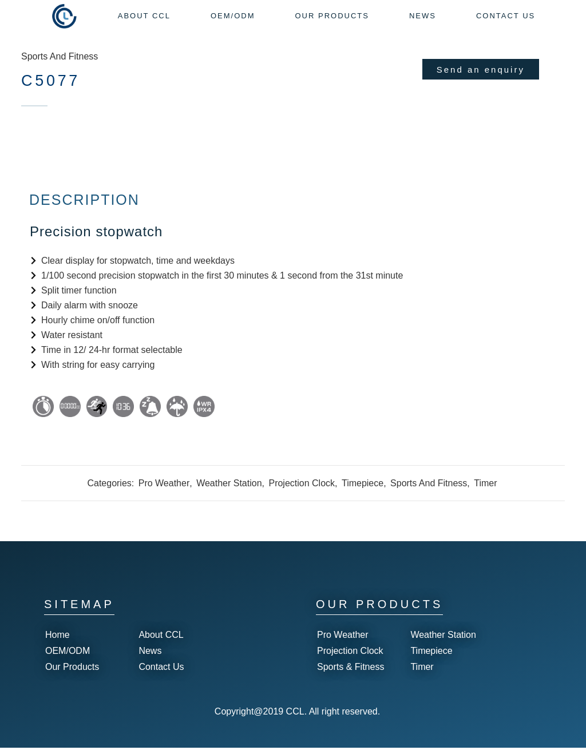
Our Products (72, 669)
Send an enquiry (481, 69)
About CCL (160, 637)
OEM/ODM (67, 653)
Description (84, 211)
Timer (485, 494)
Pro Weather (164, 494)
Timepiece (362, 494)
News (149, 653)
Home (57, 637)
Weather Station (229, 494)
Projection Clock (301, 494)
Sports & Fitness (350, 669)
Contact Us (161, 669)
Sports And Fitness (59, 56)
